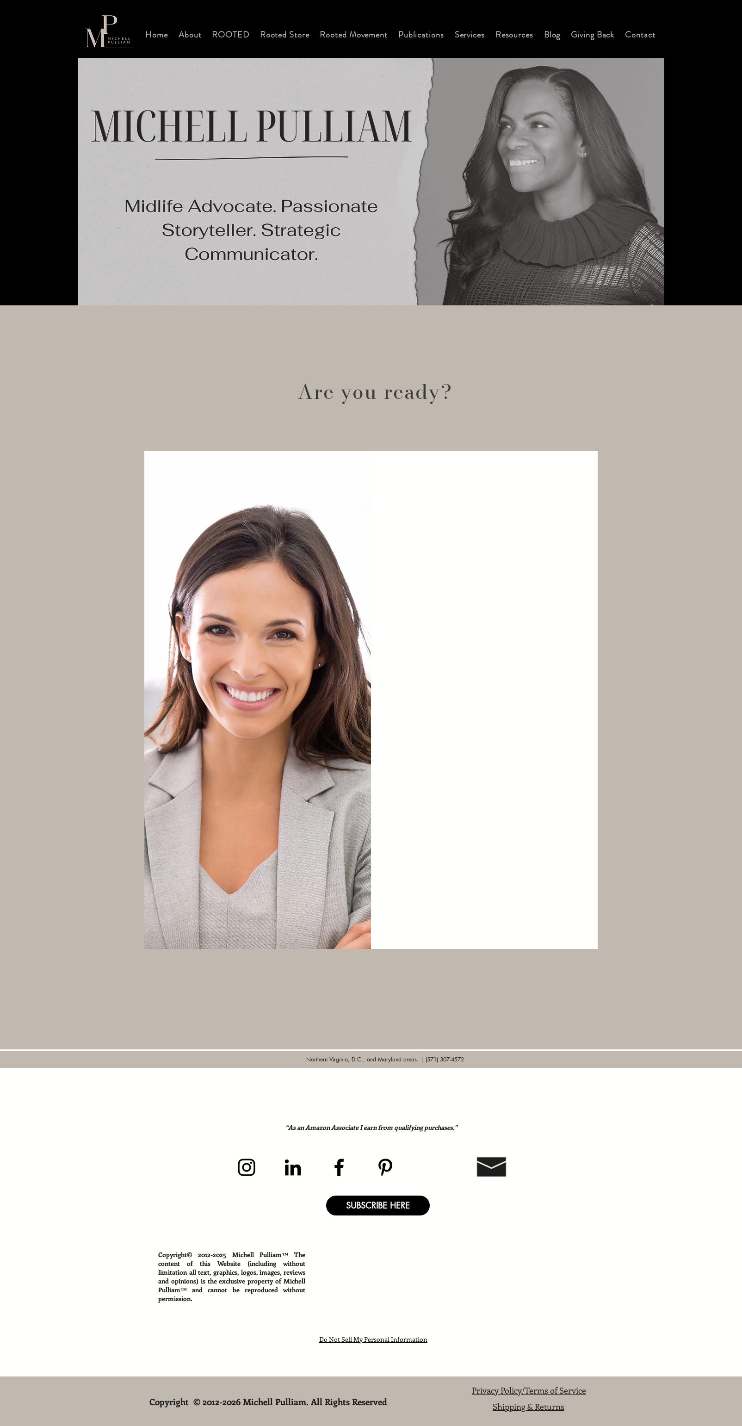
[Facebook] (339, 1167)
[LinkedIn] (292, 1167)
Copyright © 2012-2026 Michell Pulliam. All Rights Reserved (269, 1401)
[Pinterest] (385, 1167)
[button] (190, 35)
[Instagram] (246, 1167)
